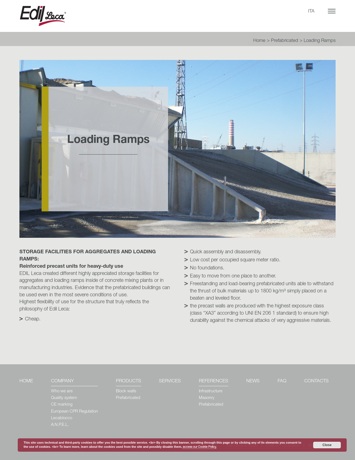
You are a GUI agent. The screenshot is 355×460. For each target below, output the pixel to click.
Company (62, 381)
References (213, 381)
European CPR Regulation (74, 412)
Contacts (316, 381)
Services (170, 381)
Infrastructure (210, 391)
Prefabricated (284, 41)
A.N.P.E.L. (60, 425)
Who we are (62, 391)
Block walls (126, 391)
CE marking (61, 405)
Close (327, 445)
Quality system (64, 398)
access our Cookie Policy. (200, 447)
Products (128, 381)
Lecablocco (61, 418)
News (253, 381)
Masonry (206, 398)
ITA (311, 11)
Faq (282, 381)
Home (259, 41)
